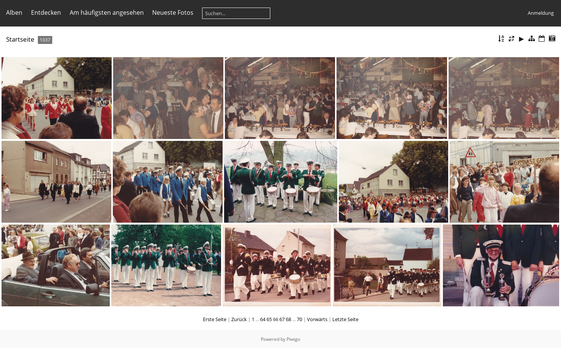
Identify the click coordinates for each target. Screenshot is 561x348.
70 (299, 319)
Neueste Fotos (172, 12)
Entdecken (46, 12)
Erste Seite (214, 319)
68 (288, 319)
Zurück (239, 319)
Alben (14, 12)
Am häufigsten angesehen (107, 12)
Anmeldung (541, 12)
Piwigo (293, 339)
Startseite (20, 39)
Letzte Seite (345, 319)
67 (282, 319)
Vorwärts (317, 319)
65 (269, 319)
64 (262, 319)
